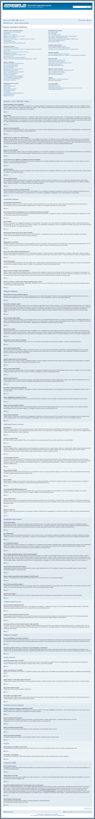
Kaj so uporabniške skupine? (54, 34)
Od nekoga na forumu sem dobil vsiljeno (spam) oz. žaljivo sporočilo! (63, 49)
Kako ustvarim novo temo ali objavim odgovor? (14, 63)
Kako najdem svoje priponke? (54, 80)
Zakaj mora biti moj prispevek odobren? (12, 78)
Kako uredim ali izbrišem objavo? (11, 64)
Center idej (84, 777)
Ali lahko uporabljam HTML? (10, 86)
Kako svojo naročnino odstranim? (55, 74)
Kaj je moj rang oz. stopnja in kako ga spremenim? (15, 57)
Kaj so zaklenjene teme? (9, 94)
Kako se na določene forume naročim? (56, 73)
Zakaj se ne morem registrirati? (10, 34)
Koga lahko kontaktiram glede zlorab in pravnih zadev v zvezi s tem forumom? (65, 87)
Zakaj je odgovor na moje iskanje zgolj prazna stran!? (60, 62)
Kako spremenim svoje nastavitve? (11, 47)
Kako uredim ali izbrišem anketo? (11, 70)
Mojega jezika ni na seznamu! (10, 53)
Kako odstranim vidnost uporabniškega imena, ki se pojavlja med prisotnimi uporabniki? (23, 49)
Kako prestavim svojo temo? (10, 80)
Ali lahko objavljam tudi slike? (10, 88)
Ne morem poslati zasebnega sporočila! (57, 46)
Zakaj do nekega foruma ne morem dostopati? (14, 71)
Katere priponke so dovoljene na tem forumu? (58, 79)
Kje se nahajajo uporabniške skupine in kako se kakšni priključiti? (62, 36)
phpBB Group (32, 767)
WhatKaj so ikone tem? (9, 95)
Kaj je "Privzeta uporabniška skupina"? (56, 40)
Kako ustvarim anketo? (9, 67)
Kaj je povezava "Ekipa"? (53, 41)
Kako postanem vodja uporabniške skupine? (58, 37)
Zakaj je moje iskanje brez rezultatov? (56, 61)
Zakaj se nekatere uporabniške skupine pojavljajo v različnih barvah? (63, 38)
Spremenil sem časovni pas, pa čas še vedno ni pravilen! (16, 51)
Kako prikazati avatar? (8, 56)
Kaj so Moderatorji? (52, 33)
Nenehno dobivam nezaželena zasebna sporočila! (59, 47)
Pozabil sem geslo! (8, 40)
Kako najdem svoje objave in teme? (56, 65)
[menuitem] (14, 20)
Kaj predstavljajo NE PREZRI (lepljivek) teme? (14, 93)
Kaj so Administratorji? (53, 32)
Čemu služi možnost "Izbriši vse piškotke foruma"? (15, 43)
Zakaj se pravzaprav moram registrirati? (12, 32)
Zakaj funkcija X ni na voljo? (54, 86)
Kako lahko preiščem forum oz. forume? (57, 60)
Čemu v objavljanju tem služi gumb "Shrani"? (13, 77)
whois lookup (41, 788)
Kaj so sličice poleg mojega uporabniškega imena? (15, 54)
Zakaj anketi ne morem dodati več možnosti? (13, 69)
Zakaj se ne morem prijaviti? (10, 37)
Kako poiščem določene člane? (55, 64)
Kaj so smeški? (7, 87)
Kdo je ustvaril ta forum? (53, 85)
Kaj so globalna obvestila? (9, 90)
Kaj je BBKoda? (7, 84)
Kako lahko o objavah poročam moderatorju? (13, 75)
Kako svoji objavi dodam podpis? (11, 66)
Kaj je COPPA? (7, 33)
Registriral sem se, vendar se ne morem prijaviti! (14, 36)
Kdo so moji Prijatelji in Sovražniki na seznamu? (58, 53)
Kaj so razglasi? (7, 91)
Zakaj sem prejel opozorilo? (10, 74)
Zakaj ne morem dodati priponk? (11, 73)
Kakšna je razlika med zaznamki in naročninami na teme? (60, 70)
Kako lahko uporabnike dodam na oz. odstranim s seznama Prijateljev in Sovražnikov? (67, 55)
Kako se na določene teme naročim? (56, 71)
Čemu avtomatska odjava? (9, 41)
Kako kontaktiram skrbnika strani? (55, 89)
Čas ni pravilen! (7, 50)
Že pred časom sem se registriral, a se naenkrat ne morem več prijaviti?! (19, 38)
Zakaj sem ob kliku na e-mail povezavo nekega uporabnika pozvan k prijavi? (20, 58)
